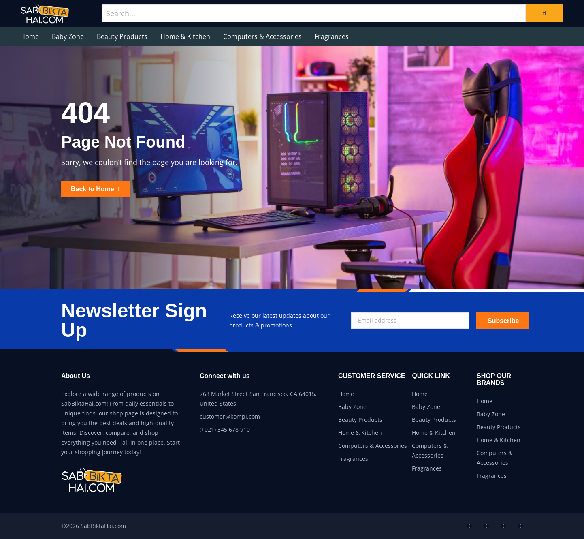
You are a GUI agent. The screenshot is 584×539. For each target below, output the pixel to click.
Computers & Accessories (262, 36)
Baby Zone (68, 36)
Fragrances (332, 36)
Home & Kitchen (185, 36)
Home (29, 36)
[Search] (544, 13)
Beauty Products (122, 36)
